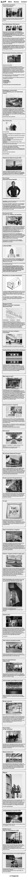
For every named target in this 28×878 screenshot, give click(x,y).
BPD (20, 468)
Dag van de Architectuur (9, 660)
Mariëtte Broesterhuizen (10, 269)
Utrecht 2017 (6, 661)
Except (18, 765)
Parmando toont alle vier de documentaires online (12, 84)
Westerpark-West (7, 303)
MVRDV (12, 323)
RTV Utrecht (6, 431)
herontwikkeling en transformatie (9, 206)
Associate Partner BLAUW (10, 179)
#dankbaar (9, 139)
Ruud (9, 171)
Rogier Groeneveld (16, 270)
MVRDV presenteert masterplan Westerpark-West (11, 305)
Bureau (16, 2)
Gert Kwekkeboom (11, 267)
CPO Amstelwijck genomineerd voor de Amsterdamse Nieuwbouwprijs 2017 (13, 580)
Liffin (9, 291)
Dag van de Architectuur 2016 (11, 830)
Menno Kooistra (18, 269)
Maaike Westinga (18, 268)
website (6, 825)
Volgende (15, 876)
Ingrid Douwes (7, 268)
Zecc (13, 676)
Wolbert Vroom (14, 271)
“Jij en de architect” (8, 6)
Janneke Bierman (7, 34)
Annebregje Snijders (6, 46)
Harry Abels (18, 267)
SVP (22, 227)
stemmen (4, 610)
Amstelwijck (12, 395)
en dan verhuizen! (7, 729)
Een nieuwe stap (7, 120)
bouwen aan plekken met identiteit (12, 214)
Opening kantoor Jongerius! (10, 405)
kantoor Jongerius (17, 445)
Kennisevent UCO (7, 213)
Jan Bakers (13, 268)
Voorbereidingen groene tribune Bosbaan (14, 350)
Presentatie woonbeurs (9, 5)
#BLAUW (10, 133)
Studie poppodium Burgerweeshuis (12, 478)
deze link (7, 114)
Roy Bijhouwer (18, 35)
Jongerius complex (17, 231)
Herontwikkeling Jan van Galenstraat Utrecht (13, 92)
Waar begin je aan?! (8, 376)
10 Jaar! (5, 501)
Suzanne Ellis (8, 271)
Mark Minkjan (9, 36)
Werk (10, 2)
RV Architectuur (5, 198)
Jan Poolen (6, 82)
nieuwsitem (10, 445)
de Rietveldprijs (18, 31)
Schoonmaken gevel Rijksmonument (13, 680)
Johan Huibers (6, 80)
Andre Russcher (10, 806)
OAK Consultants (6, 236)
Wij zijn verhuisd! (7, 701)
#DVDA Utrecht (7, 829)
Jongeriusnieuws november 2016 (12, 810)
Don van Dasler (19, 266)
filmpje (11, 609)
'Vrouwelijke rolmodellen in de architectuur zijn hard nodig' (13, 346)
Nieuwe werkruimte (8, 752)
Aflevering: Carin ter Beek (7, 65)
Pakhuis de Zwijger (16, 390)
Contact (24, 2)
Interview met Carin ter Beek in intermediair (11, 332)
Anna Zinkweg (5, 265)
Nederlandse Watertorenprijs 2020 (12, 158)
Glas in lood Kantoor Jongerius (11, 529)
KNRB (13, 365)
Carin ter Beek (18, 258)
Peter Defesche (9, 270)
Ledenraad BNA (7, 246)
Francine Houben (9, 33)
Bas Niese (10, 265)
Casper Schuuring (7, 81)
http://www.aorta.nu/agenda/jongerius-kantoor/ (11, 426)
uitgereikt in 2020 (14, 45)
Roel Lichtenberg (17, 133)
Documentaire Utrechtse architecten (13, 53)
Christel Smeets (14, 266)
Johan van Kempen (8, 75)
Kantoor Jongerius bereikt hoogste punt (13, 553)
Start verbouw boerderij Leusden (11, 640)
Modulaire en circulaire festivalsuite (12, 275)
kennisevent (7, 226)
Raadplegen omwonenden (10, 90)
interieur (8, 397)
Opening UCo (6, 614)
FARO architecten (10, 468)
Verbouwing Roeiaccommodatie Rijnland (14, 853)
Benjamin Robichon (15, 265)
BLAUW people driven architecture (16, 327)
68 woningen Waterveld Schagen (12, 453)
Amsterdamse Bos (21, 369)
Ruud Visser (6, 178)
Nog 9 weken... (7, 728)
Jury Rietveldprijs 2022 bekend (11, 24)
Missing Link (21, 675)
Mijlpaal (5, 772)
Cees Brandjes (7, 266)
